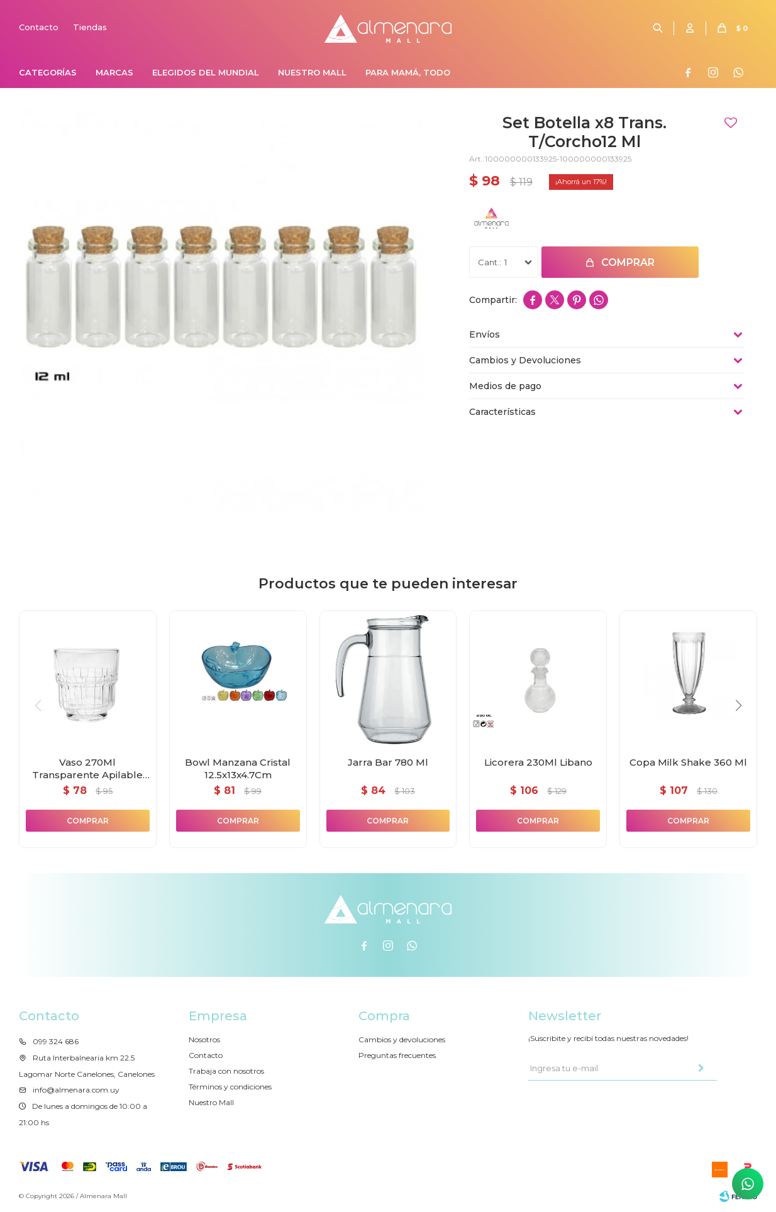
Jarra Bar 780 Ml (388, 762)
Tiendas (90, 27)
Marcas (114, 72)
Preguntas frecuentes (397, 1055)
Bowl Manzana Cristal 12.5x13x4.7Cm (238, 768)
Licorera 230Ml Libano (538, 762)
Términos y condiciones (230, 1086)
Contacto (38, 27)
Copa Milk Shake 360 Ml (688, 762)
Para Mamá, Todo (407, 72)
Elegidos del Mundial (205, 72)
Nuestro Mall (312, 72)
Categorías (48, 72)
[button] (738, 705)
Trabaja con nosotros (226, 1071)
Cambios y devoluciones (401, 1039)
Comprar (628, 262)
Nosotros (204, 1039)
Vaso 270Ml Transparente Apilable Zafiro (87, 768)
